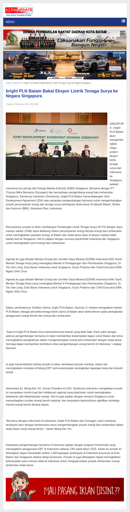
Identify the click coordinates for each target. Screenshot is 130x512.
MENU (10, 22)
